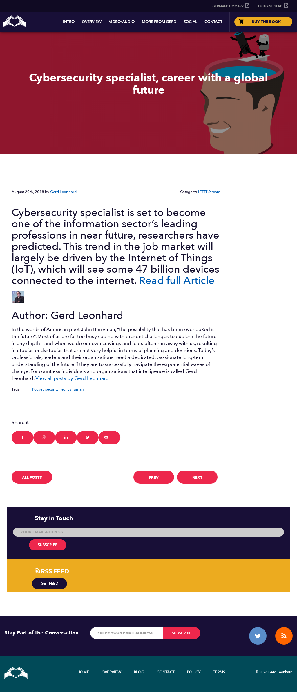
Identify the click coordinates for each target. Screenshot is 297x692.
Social (190, 21)
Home (83, 672)
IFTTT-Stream (209, 191)
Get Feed (49, 583)
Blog (139, 672)
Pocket (38, 389)
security (52, 389)
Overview (92, 21)
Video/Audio (122, 21)
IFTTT (25, 389)
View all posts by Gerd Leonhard (72, 378)
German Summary (228, 6)
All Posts (32, 477)
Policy (193, 672)
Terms (219, 672)
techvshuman (72, 389)
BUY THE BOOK (266, 21)
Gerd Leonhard (63, 191)
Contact (213, 21)
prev (154, 477)
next (197, 477)
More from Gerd (159, 21)
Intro (69, 21)
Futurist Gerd (270, 6)
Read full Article (177, 280)
